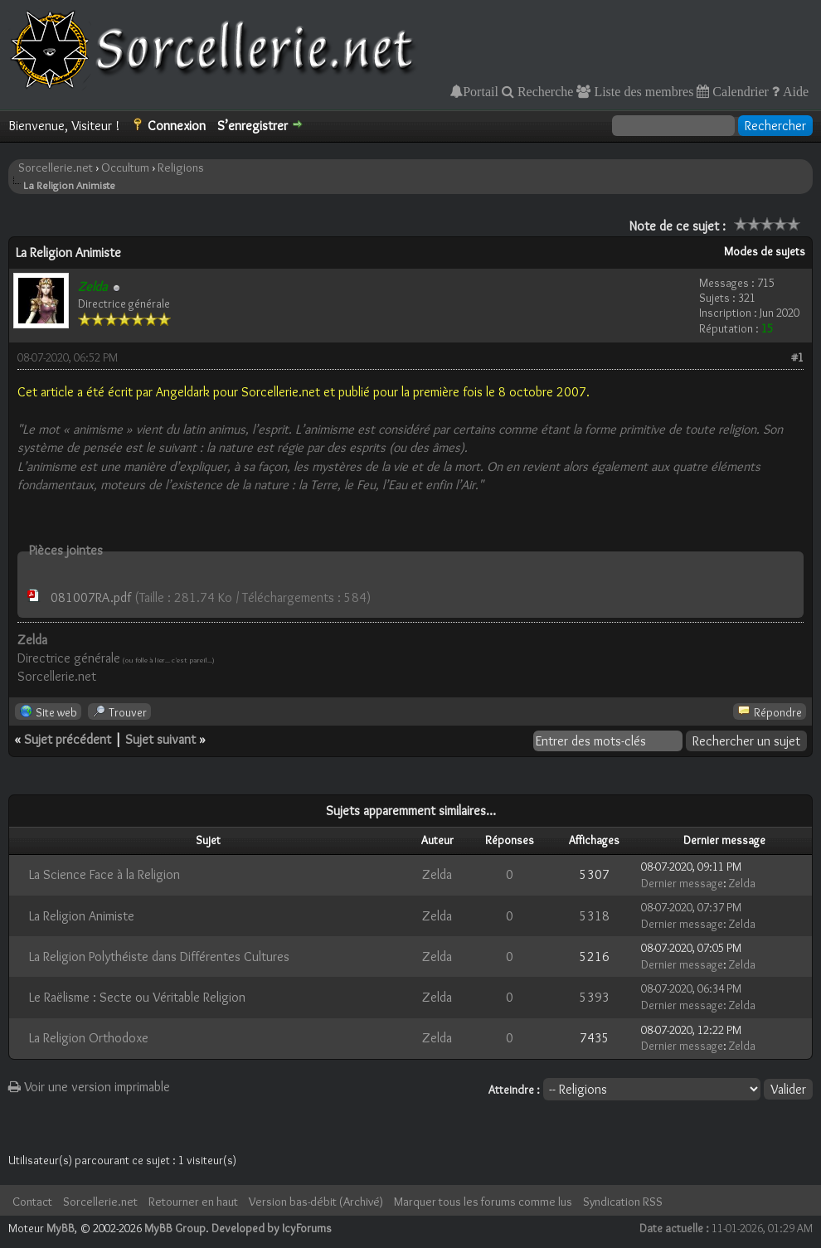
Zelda (437, 874)
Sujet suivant (160, 739)
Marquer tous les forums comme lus (483, 1201)
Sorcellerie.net (55, 167)
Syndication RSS (623, 1201)
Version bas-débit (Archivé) (316, 1201)
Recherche (544, 91)
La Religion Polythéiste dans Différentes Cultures (159, 956)
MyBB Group (175, 1228)
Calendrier (739, 91)
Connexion (177, 126)
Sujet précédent (67, 739)
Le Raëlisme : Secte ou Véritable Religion (137, 997)
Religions (181, 167)
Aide (794, 91)
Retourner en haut (193, 1201)
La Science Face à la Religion (104, 874)
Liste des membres (641, 91)
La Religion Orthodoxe (88, 1038)
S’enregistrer (252, 126)
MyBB (60, 1228)
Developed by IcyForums (271, 1228)
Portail (480, 91)
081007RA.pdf (91, 597)
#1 (797, 357)
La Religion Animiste (81, 916)
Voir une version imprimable (89, 1087)
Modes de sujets (764, 251)
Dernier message (682, 883)
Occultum (125, 167)
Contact (32, 1201)
